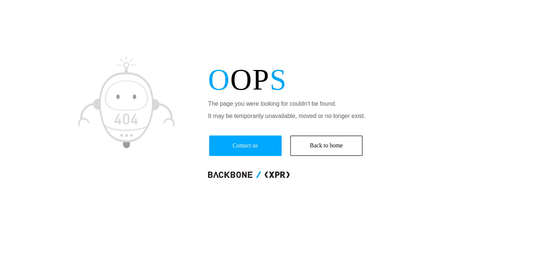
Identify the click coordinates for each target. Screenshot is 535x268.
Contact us (245, 145)
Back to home (326, 145)
